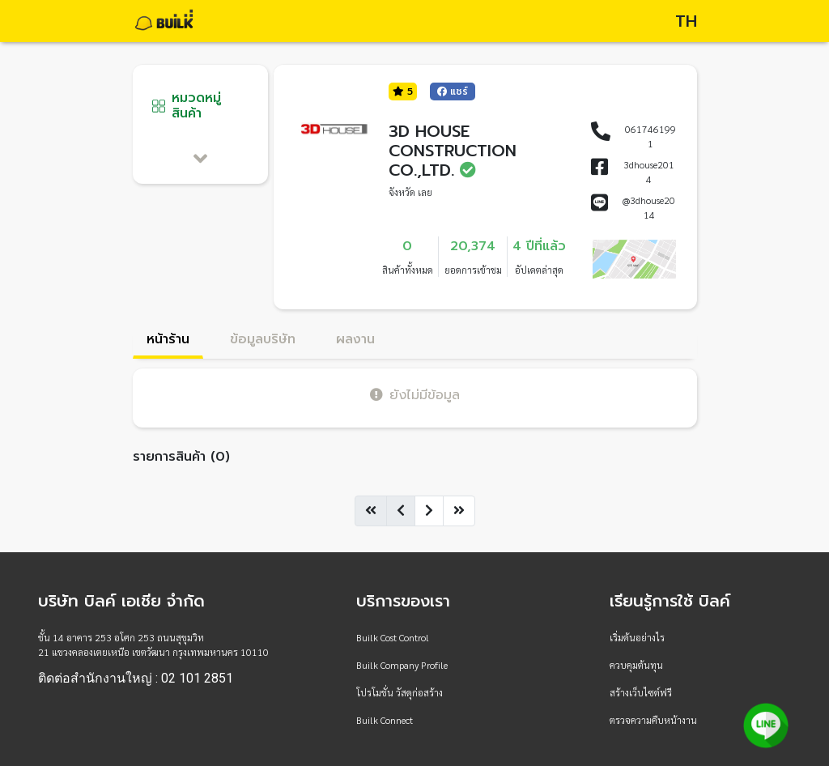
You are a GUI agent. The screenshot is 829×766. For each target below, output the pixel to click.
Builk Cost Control (392, 637)
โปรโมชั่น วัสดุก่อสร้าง (399, 692)
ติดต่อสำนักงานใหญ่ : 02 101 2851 (135, 678)
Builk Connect (384, 719)
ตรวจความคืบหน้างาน (653, 719)
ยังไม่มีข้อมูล (415, 395)
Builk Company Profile (402, 664)
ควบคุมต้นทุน (636, 664)
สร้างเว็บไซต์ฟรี (641, 692)
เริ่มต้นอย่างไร (637, 637)
